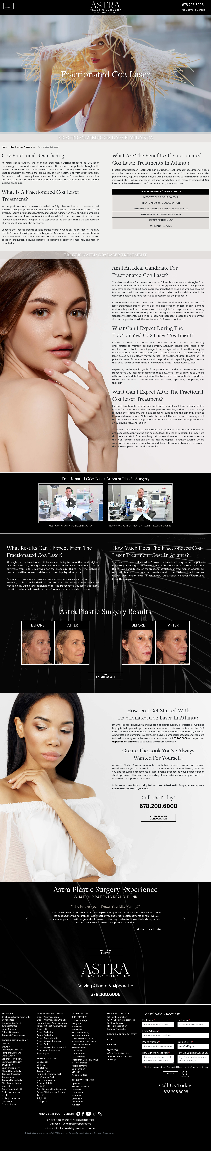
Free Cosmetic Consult (192, 10)
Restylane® (77, 1103)
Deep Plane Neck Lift (12, 1090)
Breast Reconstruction (48, 1039)
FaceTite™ (77, 1027)
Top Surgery (43, 1054)
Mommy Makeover (46, 1081)
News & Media (9, 1030)
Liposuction (42, 1063)
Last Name (184, 1021)
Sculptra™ (77, 1100)
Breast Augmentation (48, 1018)
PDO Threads (78, 1058)
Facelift (5, 1045)
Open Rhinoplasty (11, 1069)
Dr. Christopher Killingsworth (16, 1018)
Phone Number (151, 1043)
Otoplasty (7, 1102)
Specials (112, 1045)
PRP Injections (79, 1055)
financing (127, 579)
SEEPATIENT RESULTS (105, 676)
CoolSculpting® (79, 1021)
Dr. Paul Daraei (9, 1021)
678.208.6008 (193, 5)
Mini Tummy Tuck (45, 1078)
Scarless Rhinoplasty (12, 1075)
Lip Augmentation (11, 1099)
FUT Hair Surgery (115, 1024)
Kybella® (76, 1106)
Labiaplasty (43, 1102)
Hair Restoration (118, 1014)
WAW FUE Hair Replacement (121, 1021)
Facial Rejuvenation (14, 1040)
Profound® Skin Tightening (85, 1061)
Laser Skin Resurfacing (83, 1039)
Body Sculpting (47, 1059)
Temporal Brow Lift (11, 1054)
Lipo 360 (41, 1066)
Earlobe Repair (9, 1105)
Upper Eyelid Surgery (12, 1060)
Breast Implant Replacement (51, 1048)
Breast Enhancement (50, 1014)
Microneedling (79, 1048)
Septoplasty (8, 1078)
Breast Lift (42, 1030)
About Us (7, 1014)
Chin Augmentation (11, 1084)
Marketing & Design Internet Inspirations (70, 1125)
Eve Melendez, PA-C (11, 1024)
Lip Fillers (76, 1084)
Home (4, 147)
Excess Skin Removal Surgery (51, 1093)
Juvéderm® (77, 1093)
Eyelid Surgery (8, 1057)
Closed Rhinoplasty (11, 1072)
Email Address (150, 1032)
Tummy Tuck (43, 1072)
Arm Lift (41, 1096)
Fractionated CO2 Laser (84, 1042)
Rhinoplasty (7, 1066)
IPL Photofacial (79, 1064)
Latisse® (76, 1073)
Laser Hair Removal (81, 1046)
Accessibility (67, 1129)
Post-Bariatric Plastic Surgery (51, 1090)
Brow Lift (6, 1048)
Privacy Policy (51, 1129)
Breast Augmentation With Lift (52, 1021)
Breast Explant (44, 1045)
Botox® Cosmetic (80, 1087)
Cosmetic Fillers (83, 1080)
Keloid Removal (79, 1067)
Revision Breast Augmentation (52, 1027)
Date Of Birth (185, 1043)
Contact (112, 1050)
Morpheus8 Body (80, 1033)
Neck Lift (6, 1087)
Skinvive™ (76, 1097)
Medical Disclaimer (86, 1129)
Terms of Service (102, 1134)
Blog (110, 1040)
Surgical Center (9, 1027)
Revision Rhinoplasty (12, 1081)
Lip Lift (5, 1096)
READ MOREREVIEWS (105, 952)
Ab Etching (42, 1069)
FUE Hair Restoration (117, 1018)
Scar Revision (78, 1070)
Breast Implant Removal (49, 1042)
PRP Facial (77, 1052)
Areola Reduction (45, 1036)
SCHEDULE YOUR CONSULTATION (158, 818)
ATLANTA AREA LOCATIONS (105, 13)
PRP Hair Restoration (117, 1027)
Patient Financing (10, 1033)
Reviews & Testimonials (13, 1036)
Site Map (111, 1060)
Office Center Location (118, 1054)
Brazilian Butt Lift (45, 1084)
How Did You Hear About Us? (193, 1054)
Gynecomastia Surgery (48, 1051)
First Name (148, 1021)
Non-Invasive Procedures (22, 147)
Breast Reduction (45, 1033)
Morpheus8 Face (80, 1036)
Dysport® (76, 1091)
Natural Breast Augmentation (52, 1024)
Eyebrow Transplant (117, 1030)
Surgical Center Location (119, 1057)
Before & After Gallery (121, 1034)
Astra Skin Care (79, 1076)
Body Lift (41, 1087)
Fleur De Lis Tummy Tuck (49, 1075)
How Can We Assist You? (156, 1054)
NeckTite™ (77, 1030)
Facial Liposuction (11, 1093)
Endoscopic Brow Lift (12, 1051)
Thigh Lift (41, 1099)
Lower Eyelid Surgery (12, 1063)
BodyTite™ (77, 1024)
